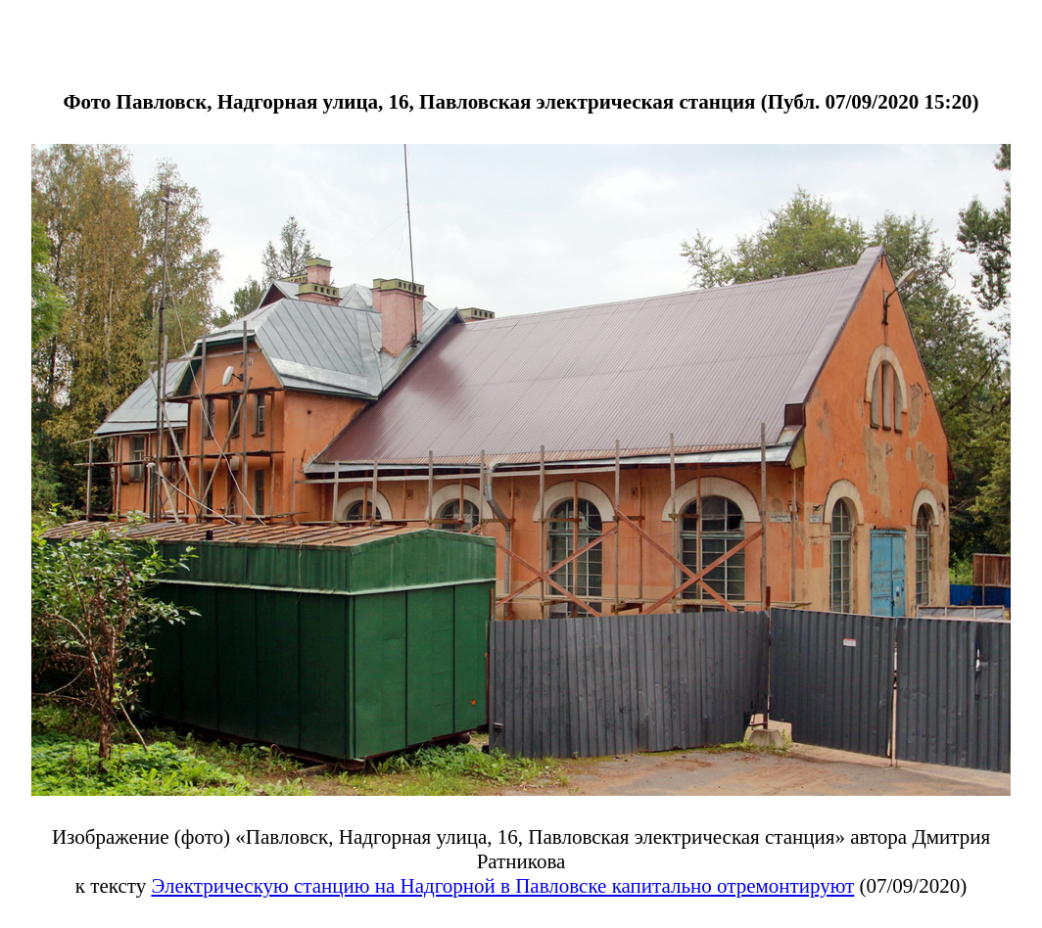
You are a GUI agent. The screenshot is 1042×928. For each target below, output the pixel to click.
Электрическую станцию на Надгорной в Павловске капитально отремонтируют (502, 886)
